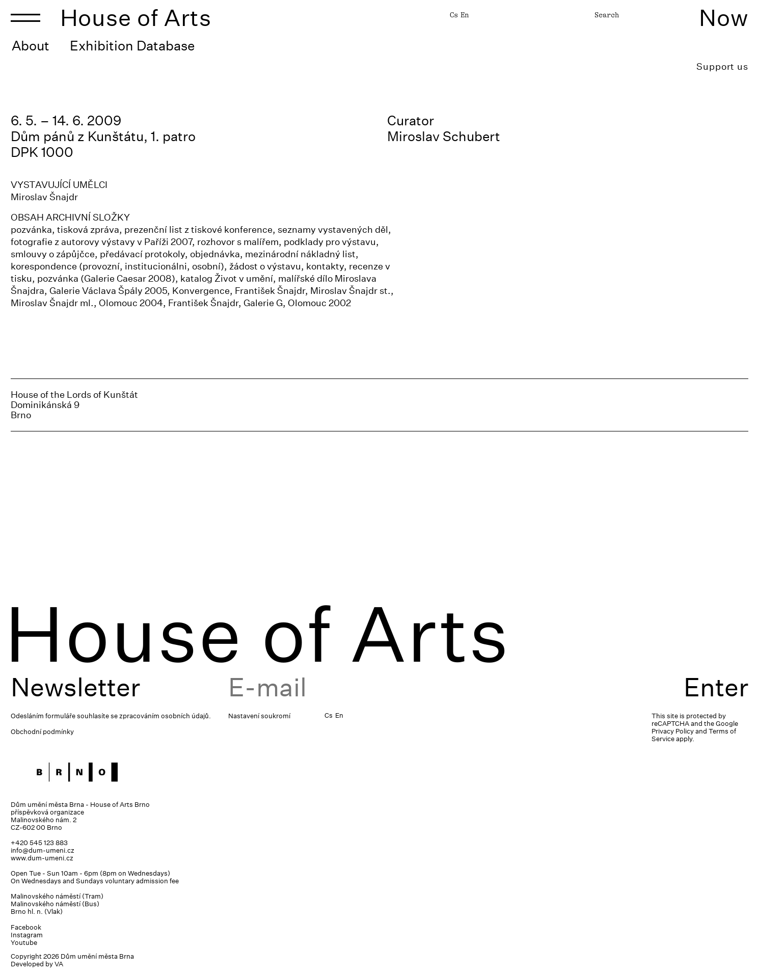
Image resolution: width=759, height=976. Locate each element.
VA (59, 964)
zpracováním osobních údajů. (165, 716)
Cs (454, 15)
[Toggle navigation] (25, 18)
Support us (722, 66)
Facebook (26, 927)
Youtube (24, 942)
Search (606, 15)
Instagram (27, 935)
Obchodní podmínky (42, 731)
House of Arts (136, 17)
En (464, 15)
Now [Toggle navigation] (723, 17)
